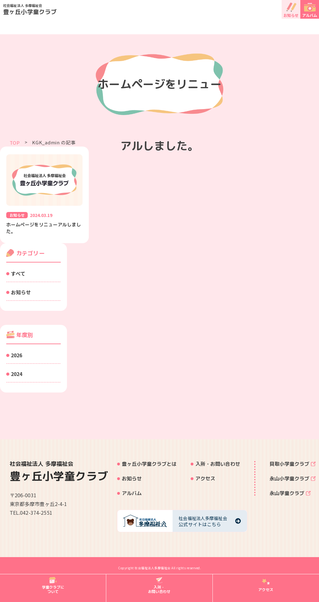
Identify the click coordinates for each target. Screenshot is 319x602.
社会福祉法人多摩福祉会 (153, 569)
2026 (16, 356)
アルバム (309, 15)
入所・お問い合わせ (217, 465)
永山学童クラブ (286, 494)
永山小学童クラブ (289, 479)
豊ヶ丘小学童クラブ (161, 9)
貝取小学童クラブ (289, 465)
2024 (16, 374)
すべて (18, 274)
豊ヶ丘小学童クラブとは (149, 465)
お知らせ (291, 15)
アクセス (205, 479)
